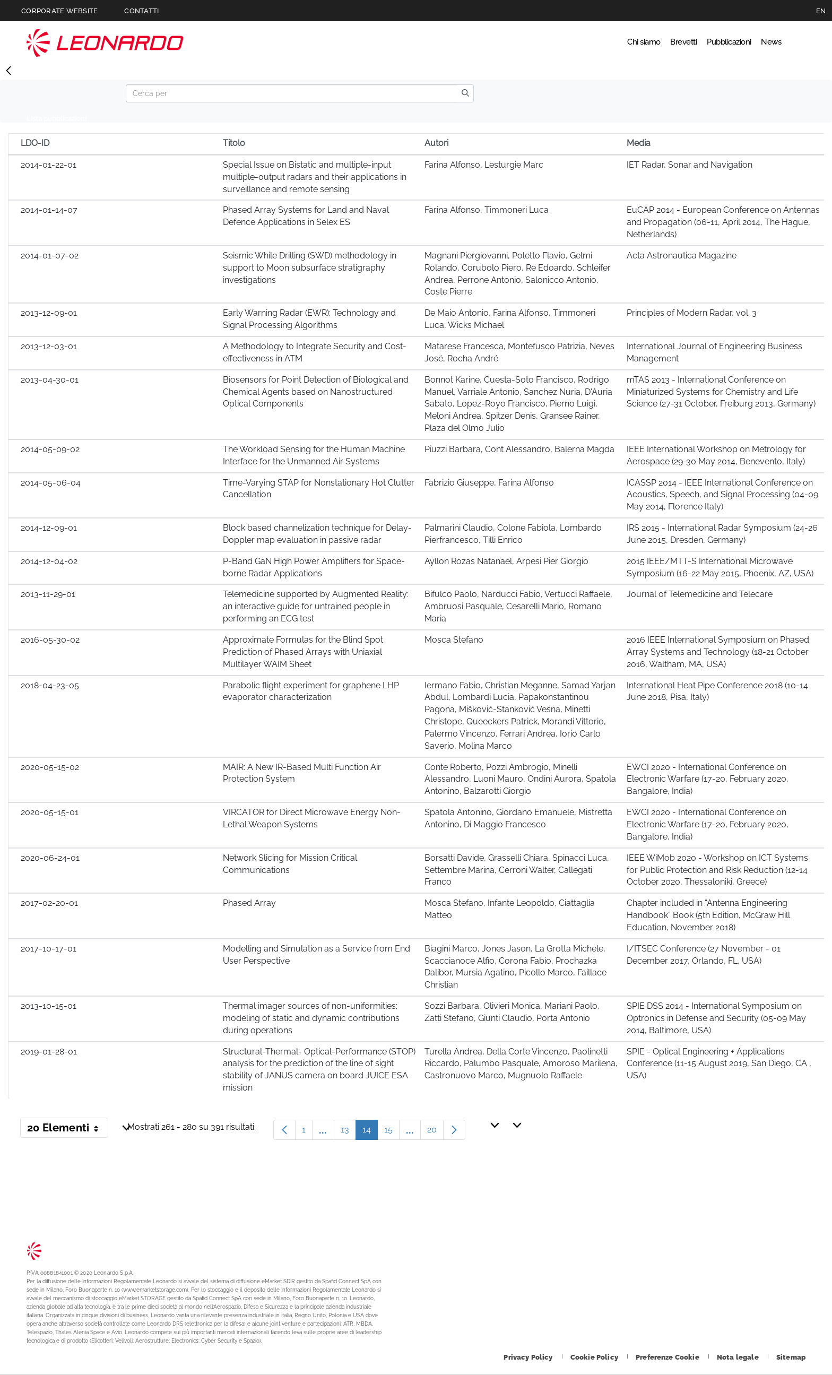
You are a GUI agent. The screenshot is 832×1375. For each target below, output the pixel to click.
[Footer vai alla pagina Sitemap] (790, 1357)
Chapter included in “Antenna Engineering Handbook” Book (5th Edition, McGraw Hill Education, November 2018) (708, 915)
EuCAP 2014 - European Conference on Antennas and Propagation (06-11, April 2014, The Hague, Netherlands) (723, 222)
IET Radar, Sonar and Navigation (689, 165)
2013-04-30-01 (50, 380)
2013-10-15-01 (48, 1006)
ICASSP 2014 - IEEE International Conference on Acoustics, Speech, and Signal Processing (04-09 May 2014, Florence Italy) (722, 495)
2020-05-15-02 (50, 767)
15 (392, 1132)
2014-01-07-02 (50, 255)
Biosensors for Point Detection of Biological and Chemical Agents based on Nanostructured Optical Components (316, 392)
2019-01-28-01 (49, 1052)
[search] (465, 93)
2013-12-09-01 (49, 313)
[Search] (291, 93)
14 (370, 1132)
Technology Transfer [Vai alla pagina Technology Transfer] (105, 43)
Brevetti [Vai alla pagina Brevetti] (641, 42)
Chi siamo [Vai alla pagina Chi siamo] (587, 42)
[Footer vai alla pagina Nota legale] (738, 1357)
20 (435, 1132)
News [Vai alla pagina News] (761, 42)
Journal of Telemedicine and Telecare (700, 594)
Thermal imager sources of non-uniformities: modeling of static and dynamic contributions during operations (311, 1018)
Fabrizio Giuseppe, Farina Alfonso (489, 483)
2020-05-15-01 (50, 812)
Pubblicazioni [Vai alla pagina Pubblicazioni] (704, 42)
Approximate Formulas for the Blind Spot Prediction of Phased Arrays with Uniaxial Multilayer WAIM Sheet (303, 652)
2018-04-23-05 (50, 685)
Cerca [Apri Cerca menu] (795, 42)
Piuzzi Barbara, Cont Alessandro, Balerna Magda (519, 449)
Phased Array (249, 903)
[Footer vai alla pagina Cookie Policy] (595, 1357)
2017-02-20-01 (49, 903)
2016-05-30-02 (50, 640)
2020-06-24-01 (50, 858)
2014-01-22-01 (48, 165)
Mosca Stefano (453, 640)
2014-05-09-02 (50, 449)
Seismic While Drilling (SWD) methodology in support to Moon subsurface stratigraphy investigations (309, 267)
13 (348, 1132)
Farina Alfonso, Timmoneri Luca (486, 210)
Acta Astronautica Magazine (681, 255)
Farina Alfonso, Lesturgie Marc (483, 165)
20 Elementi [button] (67, 1129)
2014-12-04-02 (49, 561)
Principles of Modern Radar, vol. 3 (692, 313)
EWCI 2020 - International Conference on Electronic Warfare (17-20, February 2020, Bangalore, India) (707, 779)
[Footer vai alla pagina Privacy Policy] (529, 1357)
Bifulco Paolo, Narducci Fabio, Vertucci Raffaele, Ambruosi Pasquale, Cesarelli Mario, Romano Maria (518, 606)
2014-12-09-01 (49, 528)
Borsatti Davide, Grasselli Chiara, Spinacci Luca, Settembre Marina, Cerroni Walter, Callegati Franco (516, 870)
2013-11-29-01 (48, 594)
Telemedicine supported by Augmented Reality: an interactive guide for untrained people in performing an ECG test (316, 606)
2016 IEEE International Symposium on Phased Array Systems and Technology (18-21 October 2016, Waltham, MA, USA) (718, 652)
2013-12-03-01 (49, 346)
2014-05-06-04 (51, 483)
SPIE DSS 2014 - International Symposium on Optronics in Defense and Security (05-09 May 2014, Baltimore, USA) (716, 1018)
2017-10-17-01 (48, 949)
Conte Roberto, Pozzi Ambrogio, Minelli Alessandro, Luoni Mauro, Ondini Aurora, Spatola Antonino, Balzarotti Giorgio (520, 779)
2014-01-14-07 (49, 210)
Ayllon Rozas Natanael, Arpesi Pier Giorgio (506, 561)
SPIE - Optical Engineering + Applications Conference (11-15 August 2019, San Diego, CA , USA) (719, 1064)
